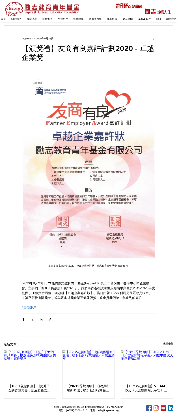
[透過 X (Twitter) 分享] (32, 319)
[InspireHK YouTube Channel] (163, 408)
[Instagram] (156, 408)
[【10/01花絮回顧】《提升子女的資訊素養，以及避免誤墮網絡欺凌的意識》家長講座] (30, 365)
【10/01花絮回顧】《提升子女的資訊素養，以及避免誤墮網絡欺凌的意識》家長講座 (29, 388)
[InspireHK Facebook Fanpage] (149, 408)
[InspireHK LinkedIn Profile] (170, 408)
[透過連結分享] (50, 319)
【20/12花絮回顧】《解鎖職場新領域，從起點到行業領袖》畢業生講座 (88, 388)
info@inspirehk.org (108, 410)
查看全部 (168, 343)
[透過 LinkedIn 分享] (41, 319)
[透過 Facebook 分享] (23, 319)
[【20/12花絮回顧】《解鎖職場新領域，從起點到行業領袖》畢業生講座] (88, 365)
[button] (16, 19)
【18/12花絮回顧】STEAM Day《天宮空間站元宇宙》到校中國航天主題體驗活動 (146, 388)
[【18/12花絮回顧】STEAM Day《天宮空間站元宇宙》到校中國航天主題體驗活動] (147, 365)
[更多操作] (153, 38)
